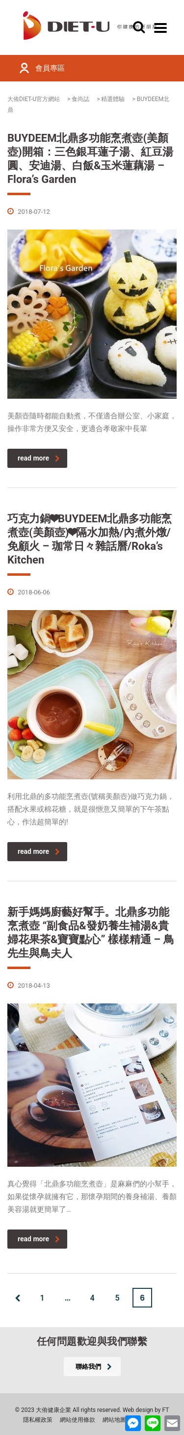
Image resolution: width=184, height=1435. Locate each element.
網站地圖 (114, 1419)
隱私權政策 (38, 1419)
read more (39, 458)
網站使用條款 (77, 1419)
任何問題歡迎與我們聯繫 (92, 1341)
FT (165, 1410)
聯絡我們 (94, 1366)
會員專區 (50, 68)
